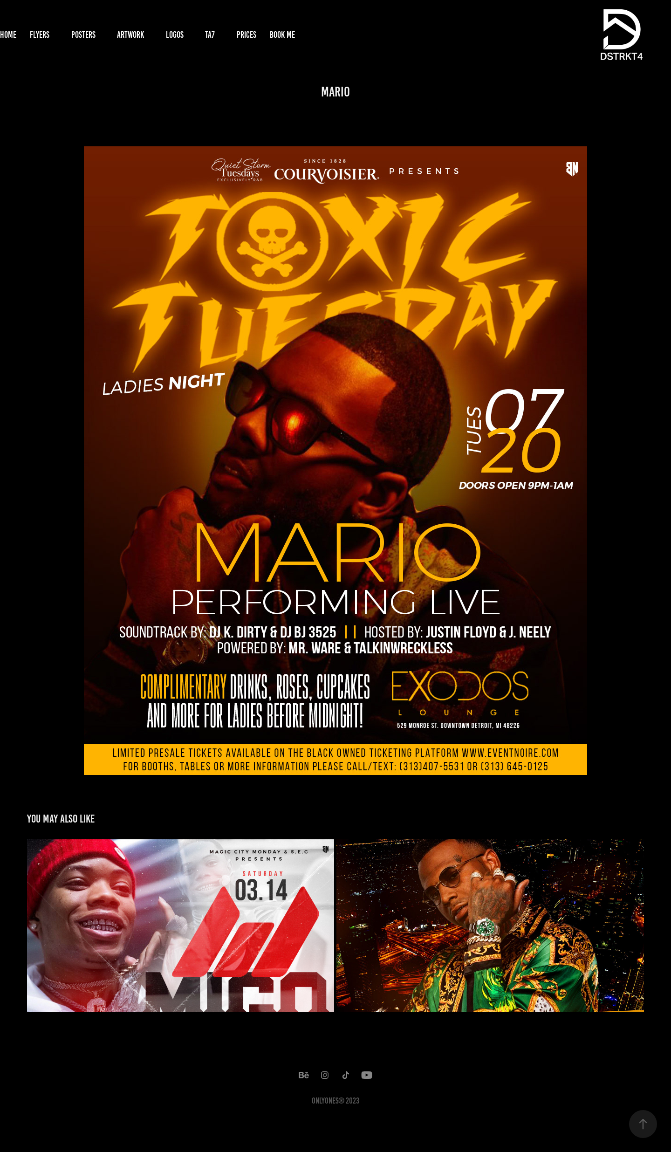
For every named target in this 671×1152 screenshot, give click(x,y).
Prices (246, 35)
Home (8, 35)
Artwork (130, 35)
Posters (83, 35)
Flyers (39, 35)
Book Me (282, 35)
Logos (175, 35)
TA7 (210, 35)
